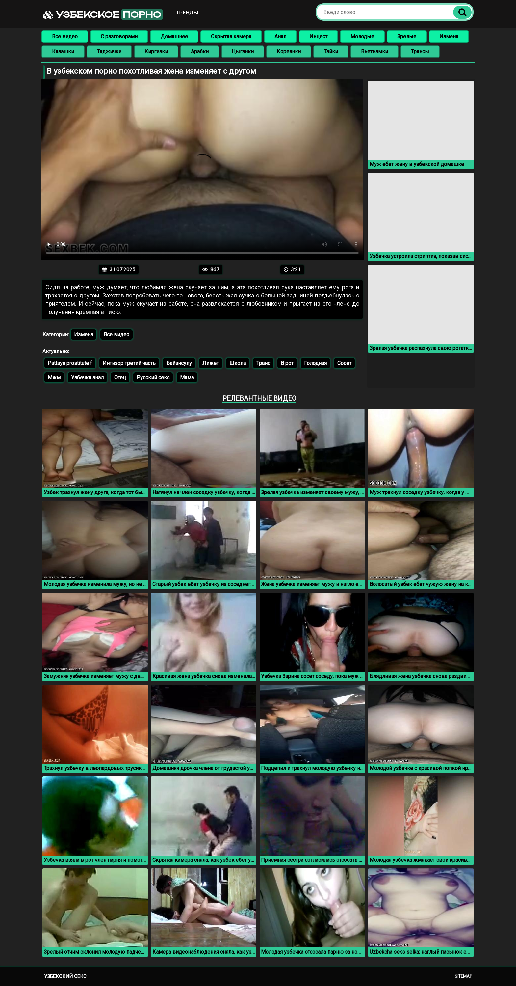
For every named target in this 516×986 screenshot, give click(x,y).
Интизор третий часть (129, 363)
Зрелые (406, 36)
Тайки (331, 51)
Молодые (362, 36)
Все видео (65, 36)
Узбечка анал (87, 377)
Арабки (200, 51)
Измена (448, 36)
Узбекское (103, 14)
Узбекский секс (65, 976)
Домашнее (174, 36)
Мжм (54, 377)
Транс (263, 363)
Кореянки (289, 51)
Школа (237, 363)
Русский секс (153, 377)
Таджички (109, 51)
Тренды (187, 13)
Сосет (344, 363)
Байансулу (179, 363)
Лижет (210, 363)
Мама (187, 377)
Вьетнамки (374, 51)
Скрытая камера (231, 36)
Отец (120, 377)
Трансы (420, 51)
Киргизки (156, 51)
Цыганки (243, 51)
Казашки (63, 51)
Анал (280, 36)
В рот (287, 363)
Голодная (315, 363)
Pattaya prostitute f (70, 363)
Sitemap (463, 976)
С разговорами (119, 36)
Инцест (318, 36)
